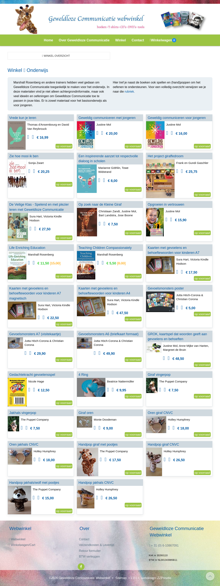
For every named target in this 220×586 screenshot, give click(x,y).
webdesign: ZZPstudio (156, 578)
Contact (138, 40)
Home (48, 40)
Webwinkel (17, 539)
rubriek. (130, 91)
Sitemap (121, 578)
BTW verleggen (89, 556)
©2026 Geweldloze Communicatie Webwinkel (79, 578)
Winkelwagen (163, 40)
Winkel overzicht (56, 55)
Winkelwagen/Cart (22, 545)
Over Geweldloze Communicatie (84, 40)
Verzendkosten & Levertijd (96, 545)
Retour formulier (90, 550)
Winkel (120, 40)
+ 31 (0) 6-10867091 (164, 545)
